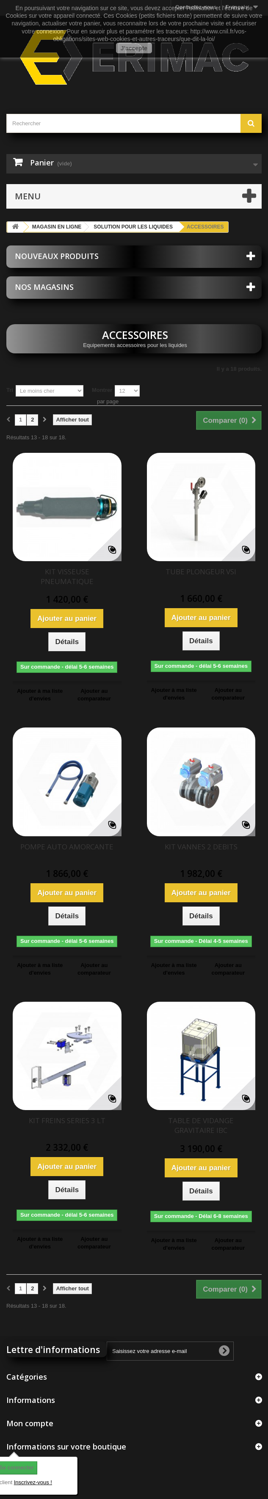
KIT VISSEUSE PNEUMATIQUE (67, 576)
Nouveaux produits (57, 256)
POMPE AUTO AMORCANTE (66, 846)
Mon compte (29, 1423)
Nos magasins (44, 287)
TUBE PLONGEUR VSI (201, 571)
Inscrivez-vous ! (33, 1482)
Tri (9, 390)
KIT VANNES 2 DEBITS (201, 846)
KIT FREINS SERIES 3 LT (67, 1120)
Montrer (102, 390)
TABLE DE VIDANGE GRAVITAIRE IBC (201, 1125)
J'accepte (134, 48)
